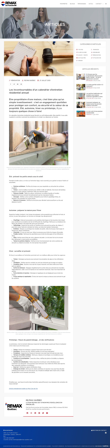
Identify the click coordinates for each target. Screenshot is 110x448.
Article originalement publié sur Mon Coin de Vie (23, 388)
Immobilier (95, 52)
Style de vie (96, 58)
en (106, 3)
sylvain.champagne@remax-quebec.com (20, 439)
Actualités (81, 58)
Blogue (72, 3)
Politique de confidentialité (72, 446)
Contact (99, 3)
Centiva (105, 446)
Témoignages (81, 3)
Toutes (79, 49)
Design (79, 60)
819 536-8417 (10, 438)
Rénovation (14, 80)
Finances (95, 49)
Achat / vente (82, 55)
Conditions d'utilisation (88, 446)
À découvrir (81, 52)
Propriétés (63, 3)
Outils (91, 3)
